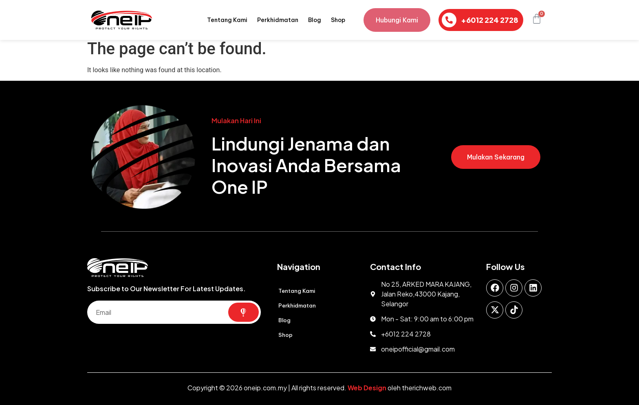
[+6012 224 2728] (449, 20)
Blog (314, 20)
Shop (338, 20)
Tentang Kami (227, 20)
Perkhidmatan (277, 20)
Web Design (367, 387)
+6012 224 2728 (489, 19)
